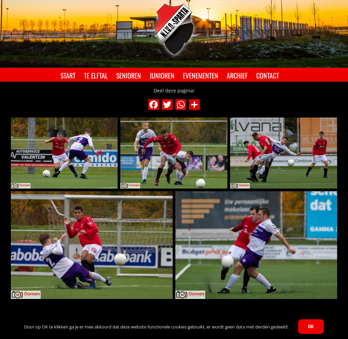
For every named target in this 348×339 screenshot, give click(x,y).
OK (311, 326)
